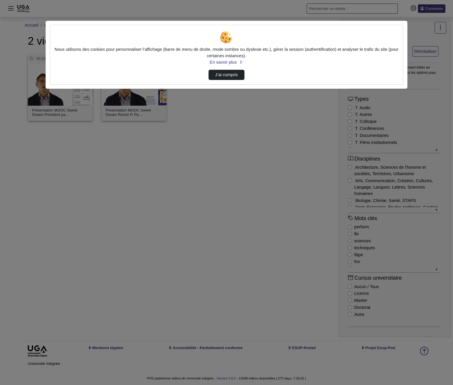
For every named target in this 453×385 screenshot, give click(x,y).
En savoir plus (226, 62)
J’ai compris (226, 74)
